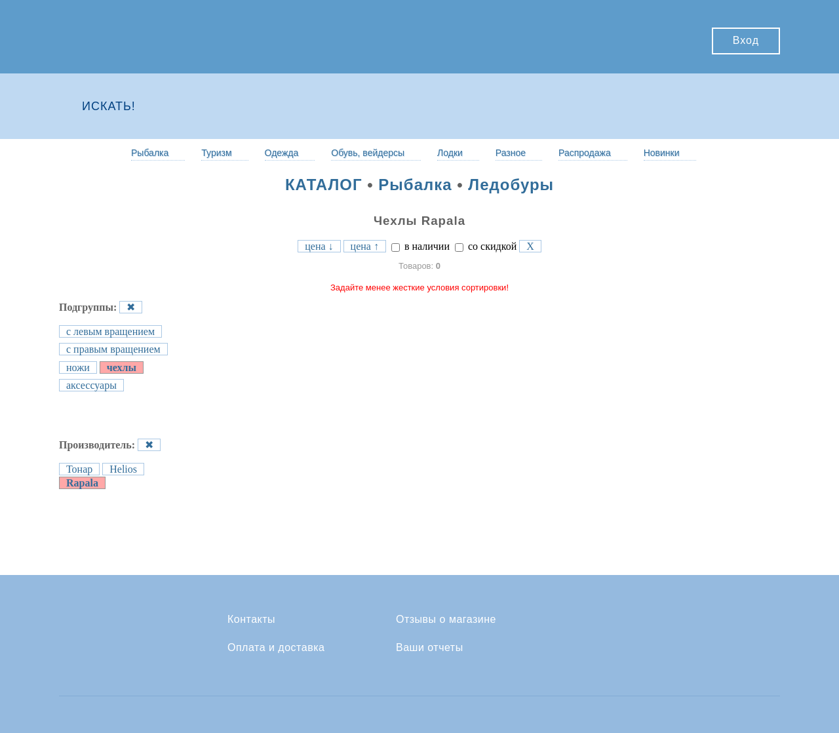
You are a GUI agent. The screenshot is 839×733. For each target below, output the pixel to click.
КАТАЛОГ (323, 184)
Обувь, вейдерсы (367, 153)
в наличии (420, 246)
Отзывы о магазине (446, 619)
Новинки (662, 153)
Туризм (216, 153)
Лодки (450, 153)
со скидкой (486, 246)
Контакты (251, 619)
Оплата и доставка (275, 648)
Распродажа (584, 153)
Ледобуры (511, 184)
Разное (511, 153)
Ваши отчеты (429, 648)
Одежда (282, 153)
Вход (746, 40)
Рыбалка (149, 153)
